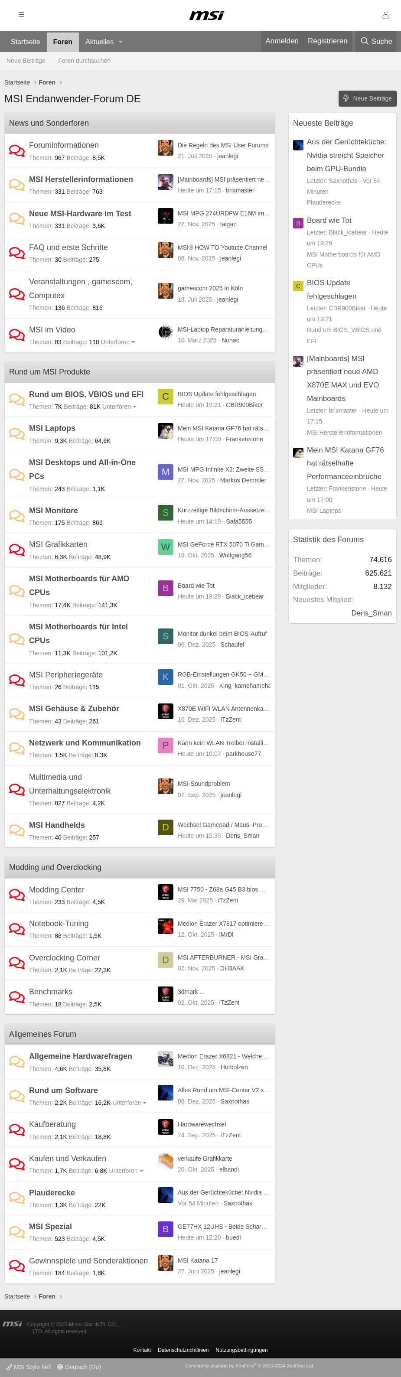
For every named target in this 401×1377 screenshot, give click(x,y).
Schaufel (232, 644)
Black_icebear (245, 596)
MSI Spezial (50, 1226)
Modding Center (57, 889)
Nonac (230, 340)
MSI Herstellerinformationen (81, 179)
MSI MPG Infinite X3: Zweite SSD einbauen (236, 469)
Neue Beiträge (26, 60)
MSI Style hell (28, 1367)
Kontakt (142, 1350)
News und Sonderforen (49, 123)
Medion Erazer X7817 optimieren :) (225, 923)
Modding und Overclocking (55, 867)
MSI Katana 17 (198, 1260)
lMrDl (226, 934)
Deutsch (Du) (79, 1367)
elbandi (229, 1169)
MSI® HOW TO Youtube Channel (222, 247)
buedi (233, 1237)
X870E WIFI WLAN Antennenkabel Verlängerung (244, 708)
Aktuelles (99, 42)
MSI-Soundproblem (204, 783)
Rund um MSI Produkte (49, 372)
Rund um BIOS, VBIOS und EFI (86, 394)
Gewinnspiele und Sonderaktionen (88, 1261)
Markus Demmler (243, 480)
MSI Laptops (52, 428)
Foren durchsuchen (85, 60)
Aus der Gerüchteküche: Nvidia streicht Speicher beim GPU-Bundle (268, 1192)
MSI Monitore (53, 510)
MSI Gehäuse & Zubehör (74, 708)
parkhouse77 (243, 753)
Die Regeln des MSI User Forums (223, 145)
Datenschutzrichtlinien (183, 1350)
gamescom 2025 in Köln (210, 288)
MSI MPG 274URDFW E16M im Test (227, 213)
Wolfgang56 (235, 555)
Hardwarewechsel (202, 1124)
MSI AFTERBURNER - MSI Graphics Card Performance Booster (265, 957)
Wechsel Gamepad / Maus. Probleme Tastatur (240, 824)
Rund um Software (63, 1090)
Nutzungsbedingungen (242, 1350)
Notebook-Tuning (58, 923)
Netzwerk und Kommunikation (85, 743)
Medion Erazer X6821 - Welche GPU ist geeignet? (245, 1056)
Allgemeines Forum (42, 1034)
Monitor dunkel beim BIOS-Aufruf (222, 633)
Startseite (25, 42)
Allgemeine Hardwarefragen (80, 1056)
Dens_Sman (242, 835)
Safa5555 (239, 521)
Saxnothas (235, 1101)
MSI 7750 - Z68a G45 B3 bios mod (224, 889)
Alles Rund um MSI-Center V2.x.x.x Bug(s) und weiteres (253, 1090)
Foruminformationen (64, 145)
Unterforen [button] (115, 342)
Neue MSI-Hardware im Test (80, 213)
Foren (62, 42)
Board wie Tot (196, 585)
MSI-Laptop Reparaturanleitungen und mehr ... (240, 329)
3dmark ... (191, 991)
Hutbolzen (234, 1067)
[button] (120, 42)
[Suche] (376, 41)
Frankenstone (244, 439)
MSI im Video (52, 330)
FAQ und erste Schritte (68, 247)
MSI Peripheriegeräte (66, 675)
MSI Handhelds (57, 825)
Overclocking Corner (64, 958)
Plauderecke (52, 1192)
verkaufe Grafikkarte (205, 1158)
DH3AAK (232, 968)
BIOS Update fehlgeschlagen (217, 394)
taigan (228, 224)
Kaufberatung (52, 1124)
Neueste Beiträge (323, 123)
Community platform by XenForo (249, 1365)
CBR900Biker (244, 404)
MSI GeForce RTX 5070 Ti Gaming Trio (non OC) (244, 544)
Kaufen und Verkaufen (67, 1158)
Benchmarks (50, 991)
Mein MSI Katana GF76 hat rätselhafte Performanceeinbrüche (261, 428)
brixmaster (240, 190)
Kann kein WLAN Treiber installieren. (227, 742)
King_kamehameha (245, 685)
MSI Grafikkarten (58, 544)
